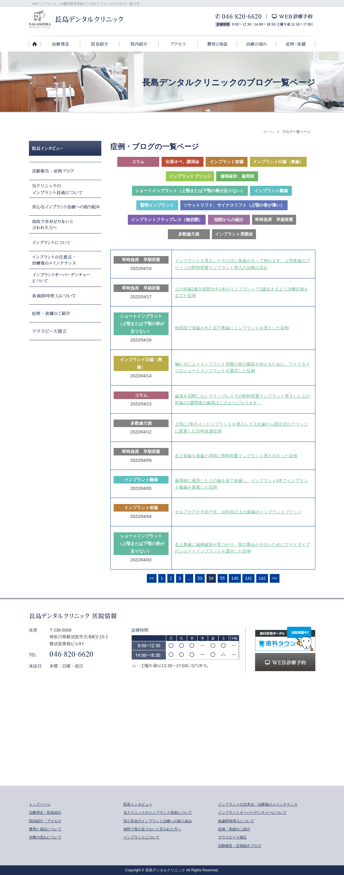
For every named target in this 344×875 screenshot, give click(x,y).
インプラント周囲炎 (234, 234)
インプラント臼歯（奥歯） (278, 161)
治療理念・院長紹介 (45, 812)
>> (274, 578)
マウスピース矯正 (232, 837)
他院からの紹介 (229, 219)
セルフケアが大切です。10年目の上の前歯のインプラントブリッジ (238, 511)
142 (262, 578)
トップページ (40, 804)
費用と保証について (45, 829)
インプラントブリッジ (190, 176)
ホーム (268, 132)
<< (151, 578)
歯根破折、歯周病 (237, 176)
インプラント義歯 (271, 190)
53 (199, 578)
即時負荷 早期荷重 (274, 219)
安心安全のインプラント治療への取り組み (157, 821)
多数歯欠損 (188, 234)
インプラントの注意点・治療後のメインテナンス (258, 804)
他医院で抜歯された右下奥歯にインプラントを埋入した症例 (232, 327)
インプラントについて (141, 837)
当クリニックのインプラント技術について (157, 812)
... (189, 578)
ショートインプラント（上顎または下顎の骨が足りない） (190, 190)
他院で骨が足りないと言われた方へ (152, 829)
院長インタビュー (137, 804)
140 (234, 578)
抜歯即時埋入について (236, 821)
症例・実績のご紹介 (234, 829)
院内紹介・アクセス (45, 821)
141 (248, 578)
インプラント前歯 (227, 161)
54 (211, 578)
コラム (138, 161)
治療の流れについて (45, 837)
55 (222, 578)
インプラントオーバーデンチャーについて (252, 812)
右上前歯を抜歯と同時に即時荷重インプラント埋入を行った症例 (236, 455)
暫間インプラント (157, 205)
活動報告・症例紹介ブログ (239, 846)
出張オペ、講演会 (182, 161)
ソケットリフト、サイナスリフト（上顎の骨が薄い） (234, 205)
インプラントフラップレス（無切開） (167, 219)
